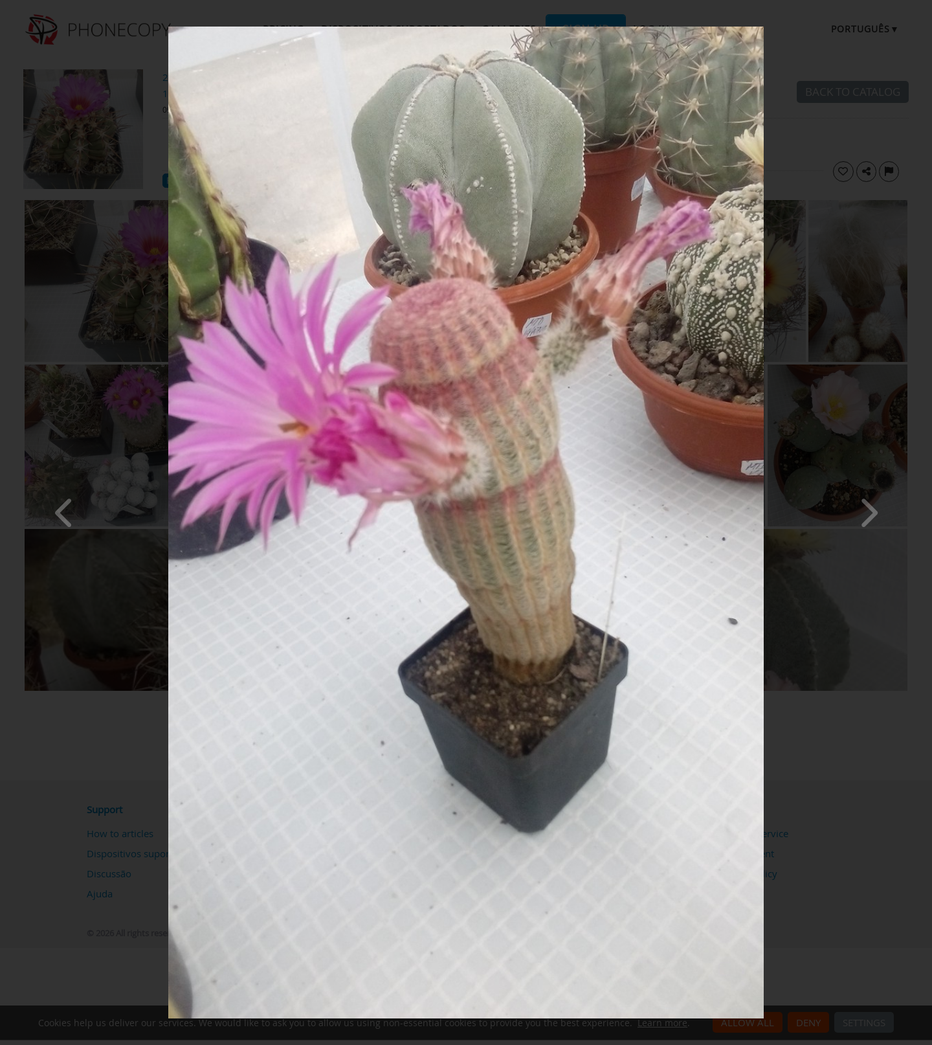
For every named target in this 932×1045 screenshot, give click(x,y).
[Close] (760, 30)
